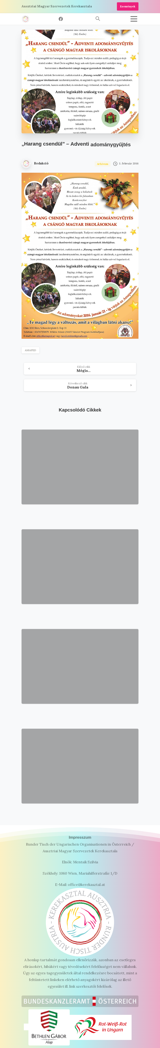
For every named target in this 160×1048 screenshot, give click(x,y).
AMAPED (30, 350)
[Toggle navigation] (133, 19)
